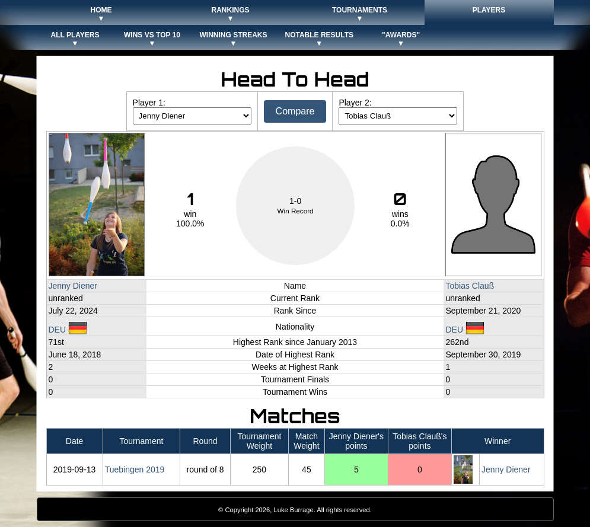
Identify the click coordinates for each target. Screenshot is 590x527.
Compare (295, 111)
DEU (68, 329)
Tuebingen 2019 (135, 469)
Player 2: (355, 102)
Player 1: (149, 102)
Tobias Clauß (469, 285)
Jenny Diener (73, 285)
